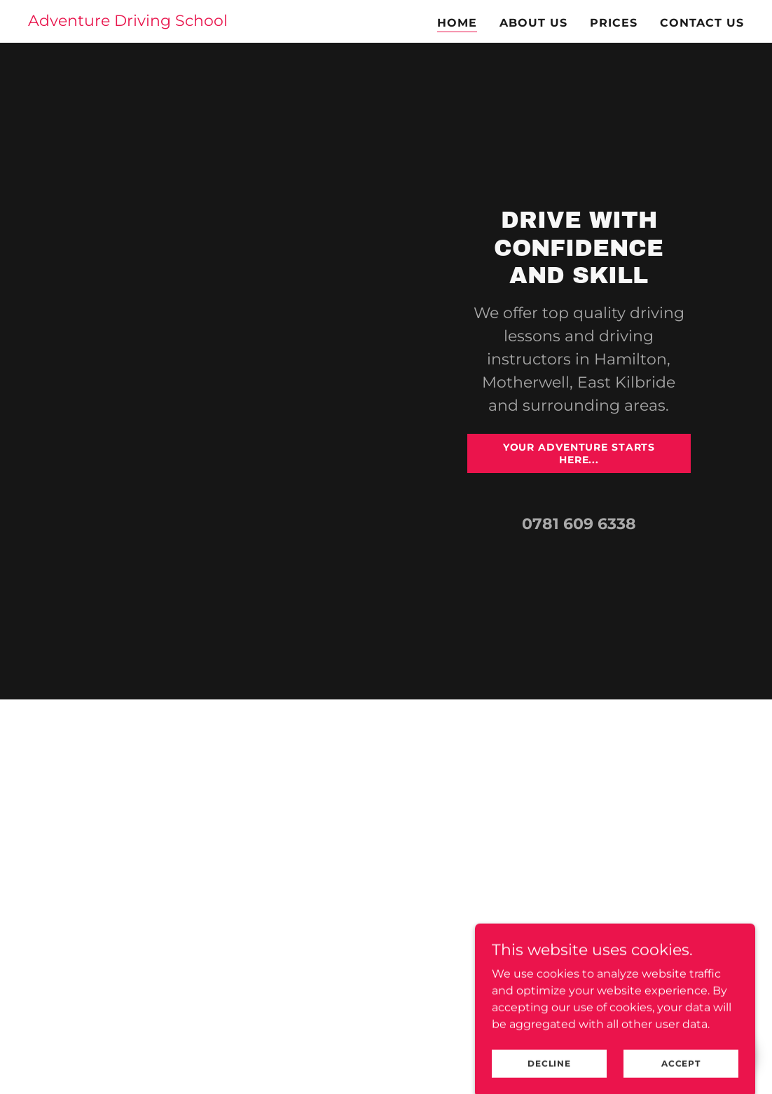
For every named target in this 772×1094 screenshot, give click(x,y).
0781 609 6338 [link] (579, 523)
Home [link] (457, 22)
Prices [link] (613, 22)
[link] (128, 22)
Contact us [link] (702, 22)
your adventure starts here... (579, 453)
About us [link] (533, 22)
